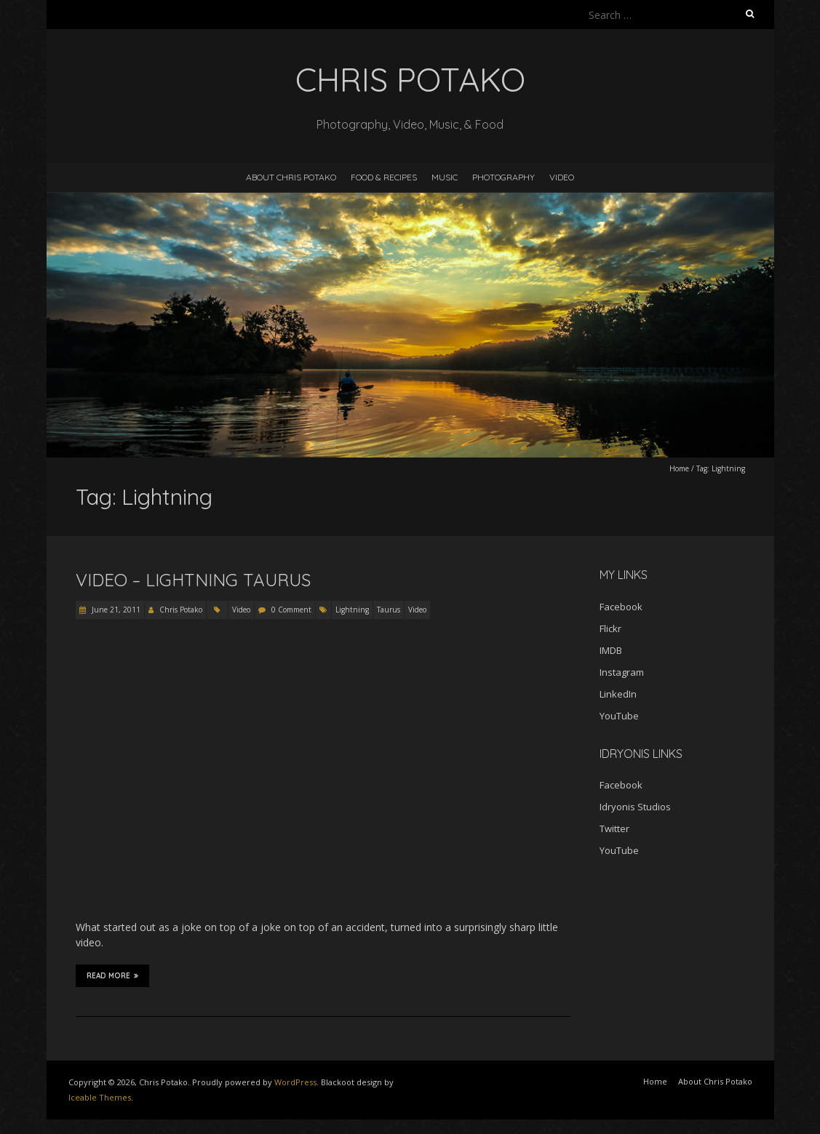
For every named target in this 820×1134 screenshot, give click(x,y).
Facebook (621, 606)
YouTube (619, 715)
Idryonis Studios (635, 806)
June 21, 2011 (114, 609)
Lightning (352, 609)
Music (444, 177)
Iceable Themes (99, 1097)
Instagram (622, 672)
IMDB (611, 650)
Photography (503, 177)
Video (561, 177)
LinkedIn (618, 693)
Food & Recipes (384, 177)
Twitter (614, 828)
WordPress (295, 1082)
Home (679, 468)
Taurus (388, 609)
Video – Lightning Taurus (193, 580)
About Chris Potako (291, 177)
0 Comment (291, 609)
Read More (112, 975)
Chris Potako (180, 609)
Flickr (610, 628)
